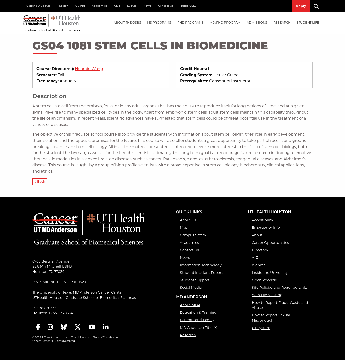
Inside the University (270, 272)
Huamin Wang (89, 68)
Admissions (257, 22)
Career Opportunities (270, 242)
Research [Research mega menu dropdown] (282, 22)
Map (184, 227)
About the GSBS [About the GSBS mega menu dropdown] (127, 22)
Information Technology (201, 265)
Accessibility (262, 220)
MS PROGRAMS (159, 22)
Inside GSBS (188, 5)
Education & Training (198, 312)
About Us (188, 220)
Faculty (63, 5)
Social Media (191, 287)
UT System (261, 328)
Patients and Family (197, 320)
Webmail (259, 265)
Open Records (264, 280)
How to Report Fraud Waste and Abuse (280, 305)
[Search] (318, 6)
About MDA (190, 305)
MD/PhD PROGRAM (225, 22)
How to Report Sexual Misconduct (271, 318)
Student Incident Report (201, 272)
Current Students (38, 5)
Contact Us (165, 5)
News (147, 5)
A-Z (255, 257)
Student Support (195, 280)
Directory (260, 250)
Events (131, 5)
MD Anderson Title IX (198, 327)
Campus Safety (193, 235)
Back (40, 182)
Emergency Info (266, 227)
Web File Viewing (267, 295)
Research (188, 335)
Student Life (308, 22)
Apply (301, 6)
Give (117, 5)
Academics (99, 5)
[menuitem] (127, 22)
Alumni (80, 5)
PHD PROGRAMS (190, 22)
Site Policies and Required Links (280, 287)
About (257, 235)
